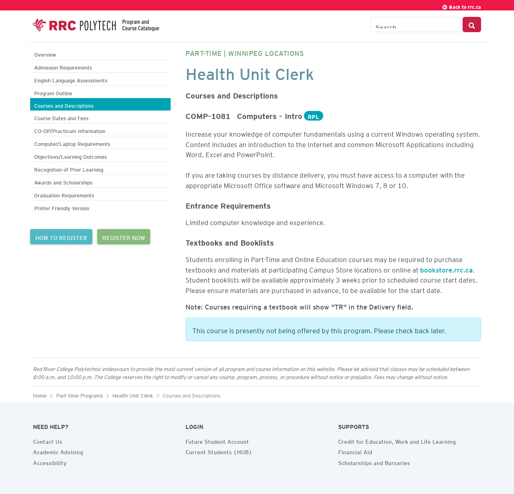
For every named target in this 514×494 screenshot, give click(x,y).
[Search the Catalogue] (416, 24)
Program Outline (53, 92)
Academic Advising (58, 451)
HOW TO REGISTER (61, 237)
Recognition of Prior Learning (68, 168)
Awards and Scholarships (63, 181)
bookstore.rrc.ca (446, 268)
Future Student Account (217, 441)
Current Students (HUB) (219, 451)
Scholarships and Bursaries (374, 462)
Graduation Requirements (64, 194)
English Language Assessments (70, 79)
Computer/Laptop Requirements (72, 143)
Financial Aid (355, 451)
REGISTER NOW (123, 237)
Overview (45, 53)
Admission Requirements (63, 66)
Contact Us (47, 441)
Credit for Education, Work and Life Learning (397, 441)
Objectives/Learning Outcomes (70, 156)
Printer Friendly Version (61, 207)
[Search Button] (472, 24)
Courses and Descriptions (64, 105)
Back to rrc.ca (461, 6)
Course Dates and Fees (61, 117)
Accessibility (50, 462)
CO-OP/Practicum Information (69, 130)
